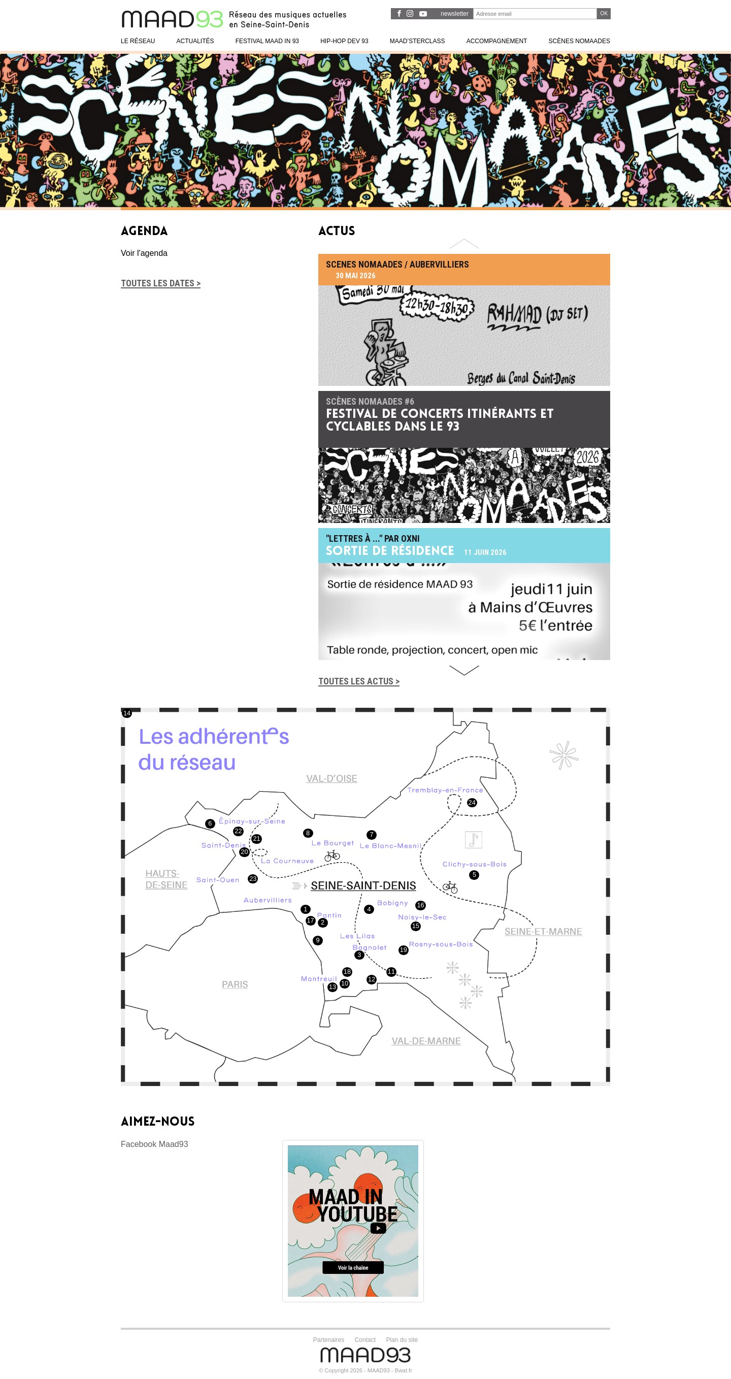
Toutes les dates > (161, 283)
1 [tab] (707, 193)
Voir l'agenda (144, 253)
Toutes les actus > (359, 681)
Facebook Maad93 (154, 1144)
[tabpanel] (365, 130)
